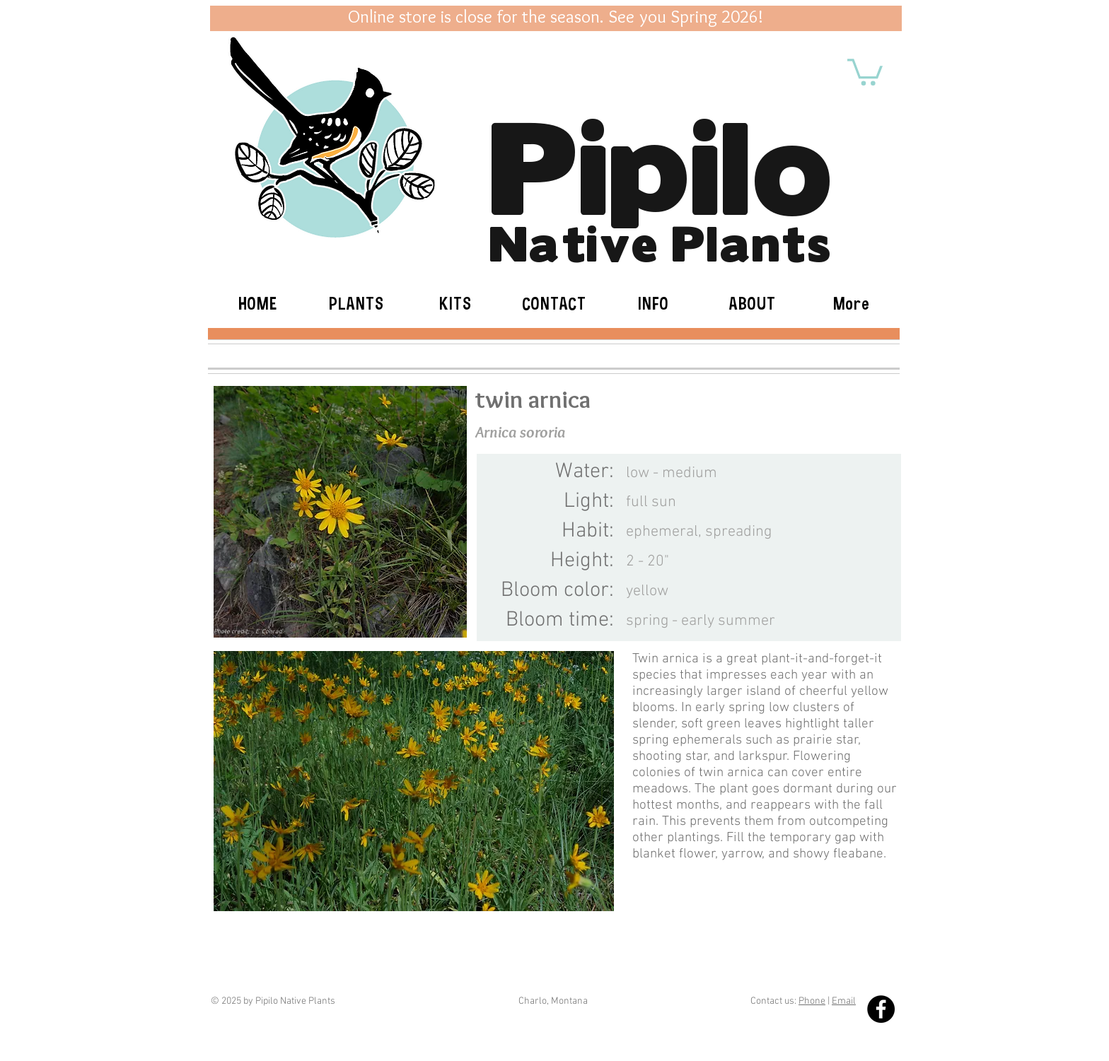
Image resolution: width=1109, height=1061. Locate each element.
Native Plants (660, 240)
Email (844, 1001)
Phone (812, 1001)
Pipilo (660, 159)
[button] (865, 71)
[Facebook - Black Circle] (881, 1009)
